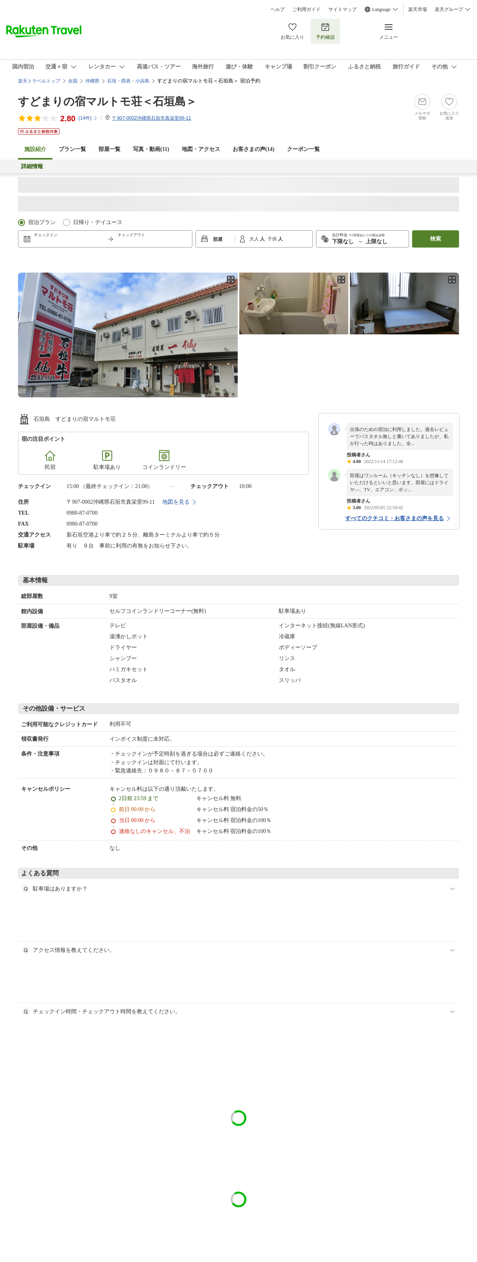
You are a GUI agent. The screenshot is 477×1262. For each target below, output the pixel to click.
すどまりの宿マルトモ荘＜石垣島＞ (107, 101)
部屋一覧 (109, 149)
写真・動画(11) (151, 149)
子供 (272, 239)
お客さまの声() (253, 149)
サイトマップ (342, 9)
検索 (435, 239)
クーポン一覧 (303, 149)
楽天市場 (417, 9)
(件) (88, 118)
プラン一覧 (72, 149)
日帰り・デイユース (97, 222)
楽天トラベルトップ (39, 81)
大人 (254, 239)
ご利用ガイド (306, 9)
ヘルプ (278, 9)
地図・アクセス (201, 149)
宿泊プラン (42, 222)
